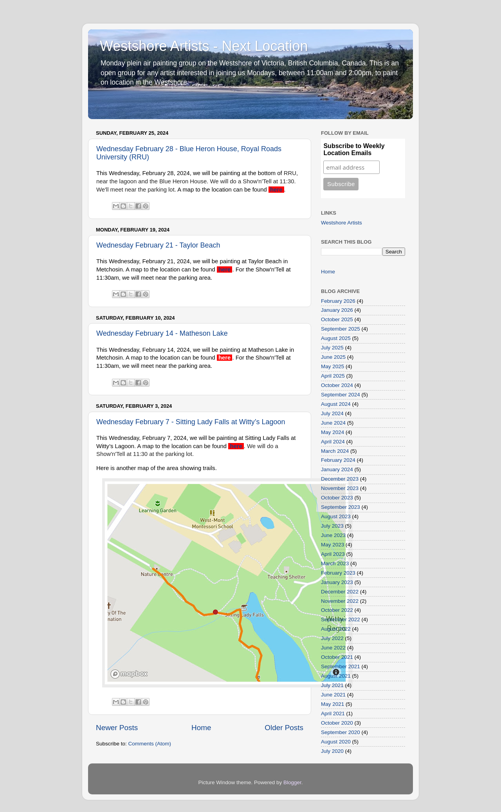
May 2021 (332, 704)
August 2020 (336, 742)
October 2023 (337, 498)
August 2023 (336, 516)
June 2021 (333, 695)
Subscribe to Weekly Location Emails (353, 149)
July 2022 (332, 638)
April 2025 (333, 376)
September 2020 (340, 732)
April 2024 (333, 442)
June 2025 (333, 357)
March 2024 (335, 451)
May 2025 (332, 366)
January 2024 (337, 469)
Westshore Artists (341, 223)
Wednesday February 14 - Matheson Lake (162, 333)
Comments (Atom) (149, 744)
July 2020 (332, 751)
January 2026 (337, 310)
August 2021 (336, 676)
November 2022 (340, 601)
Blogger (292, 782)
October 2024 (337, 385)
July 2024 (332, 413)
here (277, 189)
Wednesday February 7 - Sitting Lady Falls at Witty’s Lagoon (190, 422)
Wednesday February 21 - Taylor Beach (158, 245)
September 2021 (340, 666)
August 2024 (336, 404)
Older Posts (284, 727)
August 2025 (336, 338)
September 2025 (340, 329)
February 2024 (338, 460)
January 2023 (337, 582)
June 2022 (333, 648)
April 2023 (333, 554)
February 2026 (338, 301)
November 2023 (340, 488)
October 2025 (337, 319)
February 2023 (338, 573)
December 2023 (340, 479)
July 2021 (332, 685)
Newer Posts (117, 727)
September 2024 (340, 395)
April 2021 (333, 713)
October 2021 (337, 657)
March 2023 (335, 563)
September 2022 (340, 619)
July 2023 (332, 526)
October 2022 (337, 610)
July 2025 (332, 348)
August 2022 (336, 629)
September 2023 (340, 507)
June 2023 (333, 535)
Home (201, 727)
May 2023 (332, 545)
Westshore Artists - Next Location (204, 46)
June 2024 (333, 423)
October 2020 (337, 723)
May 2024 (332, 432)
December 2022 (340, 592)
